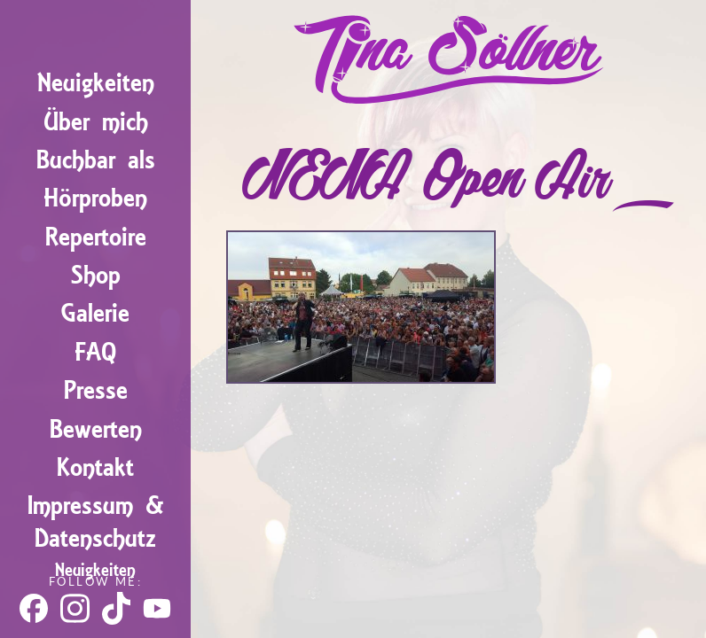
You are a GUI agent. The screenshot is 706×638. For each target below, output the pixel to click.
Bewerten (96, 429)
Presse (96, 390)
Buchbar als (95, 160)
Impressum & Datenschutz (95, 522)
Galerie (95, 313)
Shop (96, 275)
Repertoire (95, 237)
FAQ (95, 352)
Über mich (95, 121)
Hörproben (95, 198)
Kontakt (95, 467)
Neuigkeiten (95, 82)
